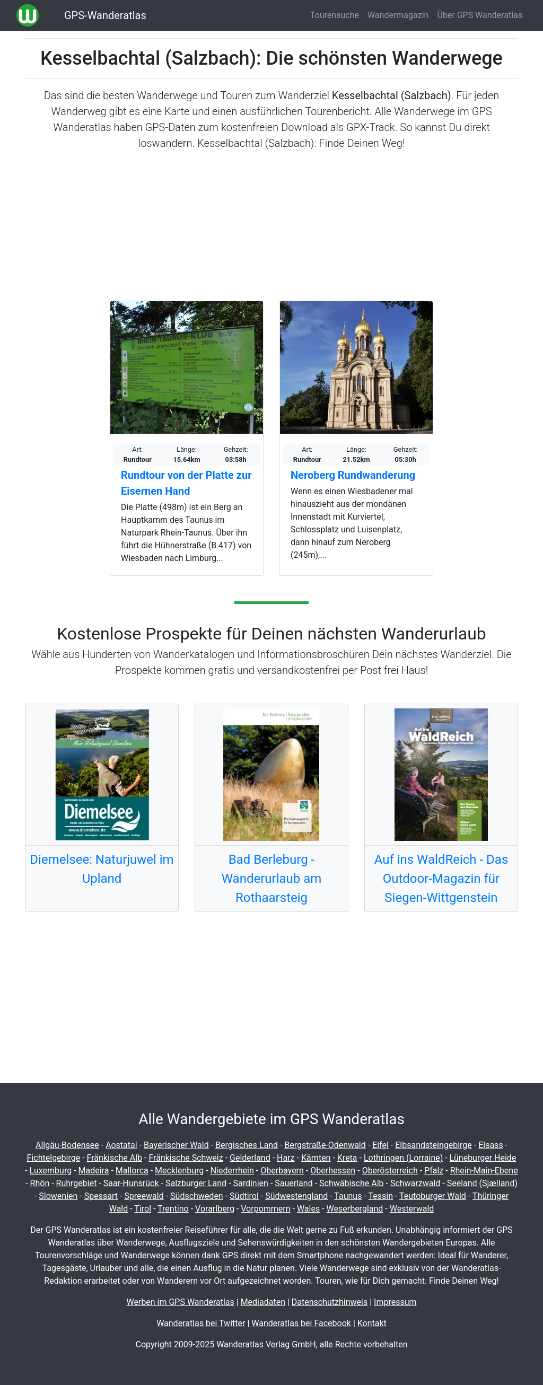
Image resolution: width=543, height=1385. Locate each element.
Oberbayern (282, 1170)
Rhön (40, 1183)
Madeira (93, 1170)
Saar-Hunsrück (131, 1183)
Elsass (490, 1145)
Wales (308, 1209)
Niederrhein (232, 1170)
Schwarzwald (415, 1183)
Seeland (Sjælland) (482, 1183)
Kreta (347, 1158)
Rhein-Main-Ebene (484, 1170)
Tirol (142, 1209)
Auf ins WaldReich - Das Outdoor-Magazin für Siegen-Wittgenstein (441, 878)
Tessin (380, 1196)
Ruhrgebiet (76, 1183)
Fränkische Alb (115, 1158)
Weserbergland (355, 1209)
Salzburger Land (195, 1183)
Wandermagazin (398, 15)
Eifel (380, 1145)
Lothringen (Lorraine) (403, 1158)
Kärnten (316, 1158)
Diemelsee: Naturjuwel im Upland (101, 869)
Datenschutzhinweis (329, 1302)
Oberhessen (332, 1170)
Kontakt (372, 1323)
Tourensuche (334, 15)
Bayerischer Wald (176, 1145)
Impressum (395, 1302)
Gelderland (250, 1158)
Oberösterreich (390, 1170)
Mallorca (132, 1170)
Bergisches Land (246, 1145)
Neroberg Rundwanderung (353, 475)
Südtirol (244, 1196)
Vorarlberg (214, 1209)
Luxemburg (51, 1170)
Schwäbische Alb (351, 1183)
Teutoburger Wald (432, 1196)
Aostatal (121, 1145)
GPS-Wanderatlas (105, 15)
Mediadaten (263, 1302)
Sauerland (293, 1183)
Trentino (173, 1209)
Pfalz (433, 1170)
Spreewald (143, 1196)
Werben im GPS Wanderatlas (180, 1302)
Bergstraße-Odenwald (324, 1145)
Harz (285, 1158)
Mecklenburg (179, 1170)
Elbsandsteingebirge (433, 1145)
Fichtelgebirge (54, 1158)
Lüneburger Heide (483, 1158)
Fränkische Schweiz (185, 1158)
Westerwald (412, 1209)
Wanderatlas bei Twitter (200, 1323)
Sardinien (250, 1183)
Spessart (101, 1196)
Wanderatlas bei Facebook (301, 1323)
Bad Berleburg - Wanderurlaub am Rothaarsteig (272, 878)
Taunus (348, 1196)
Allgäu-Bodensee (67, 1145)
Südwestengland (296, 1196)
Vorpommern (265, 1209)
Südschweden (196, 1196)
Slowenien (58, 1196)
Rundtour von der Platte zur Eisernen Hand (186, 483)
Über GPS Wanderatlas (479, 15)
